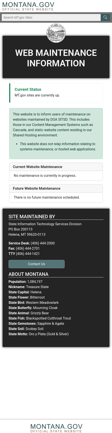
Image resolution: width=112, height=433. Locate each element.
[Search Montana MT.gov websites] (56, 17)
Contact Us (36, 264)
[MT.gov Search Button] (105, 17)
